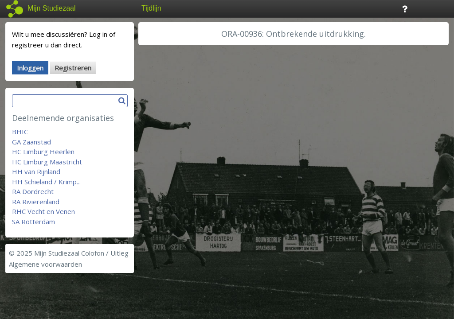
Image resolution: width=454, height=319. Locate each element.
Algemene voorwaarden (45, 264)
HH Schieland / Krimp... (46, 181)
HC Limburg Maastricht (47, 161)
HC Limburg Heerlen (43, 151)
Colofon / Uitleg (105, 253)
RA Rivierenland (35, 201)
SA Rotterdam (33, 221)
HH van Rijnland (36, 171)
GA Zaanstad (31, 141)
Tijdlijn (151, 8)
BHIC (20, 131)
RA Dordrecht (33, 191)
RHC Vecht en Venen (43, 211)
